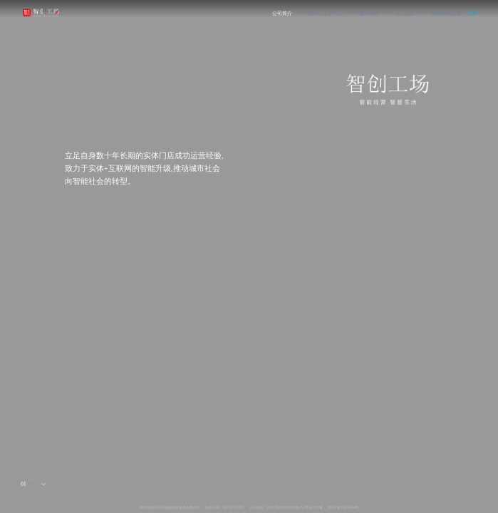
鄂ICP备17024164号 (343, 507)
